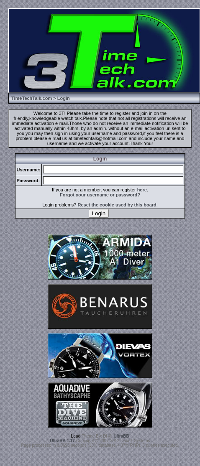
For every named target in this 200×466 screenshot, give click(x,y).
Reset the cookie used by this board (117, 204)
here (142, 189)
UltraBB (121, 436)
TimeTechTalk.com (31, 98)
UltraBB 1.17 (62, 440)
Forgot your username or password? (100, 194)
